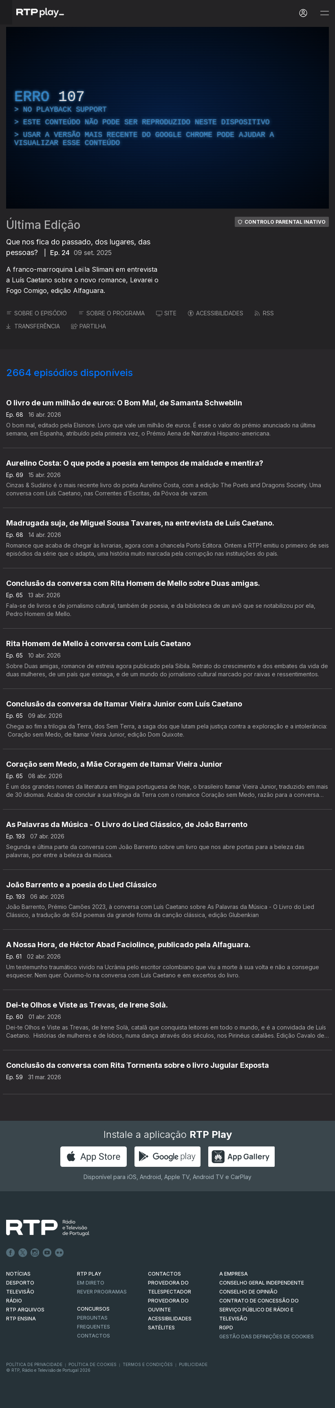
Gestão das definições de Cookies (266, 1336)
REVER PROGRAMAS (102, 1292)
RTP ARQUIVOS (25, 1310)
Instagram (35, 1252)
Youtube (47, 1252)
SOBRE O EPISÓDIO (36, 313)
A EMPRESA (233, 1274)
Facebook (10, 1252)
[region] (167, 118)
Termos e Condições (148, 1364)
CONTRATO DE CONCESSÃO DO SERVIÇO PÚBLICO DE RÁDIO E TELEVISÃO (259, 1310)
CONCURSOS (93, 1309)
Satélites (161, 1327)
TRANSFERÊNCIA (33, 326)
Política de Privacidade (34, 1364)
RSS (264, 313)
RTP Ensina (21, 1319)
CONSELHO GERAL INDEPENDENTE (261, 1283)
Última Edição (43, 225)
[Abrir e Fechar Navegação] (324, 13)
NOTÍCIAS (18, 1274)
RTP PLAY (89, 1274)
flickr (59, 1252)
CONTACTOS (164, 1274)
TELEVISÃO (20, 1292)
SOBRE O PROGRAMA (111, 313)
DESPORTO (20, 1283)
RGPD (226, 1327)
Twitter (22, 1252)
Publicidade (193, 1364)
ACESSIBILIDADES (215, 313)
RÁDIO (14, 1301)
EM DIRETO (90, 1283)
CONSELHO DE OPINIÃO (248, 1292)
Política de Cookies (92, 1364)
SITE (166, 313)
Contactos (93, 1336)
